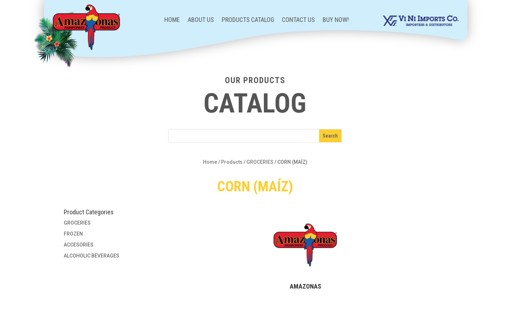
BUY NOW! (336, 20)
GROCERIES (259, 162)
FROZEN (73, 234)
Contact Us (298, 20)
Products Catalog (248, 20)
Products (232, 162)
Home (172, 20)
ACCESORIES (79, 245)
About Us (201, 20)
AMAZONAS (305, 286)
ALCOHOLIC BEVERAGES (91, 256)
